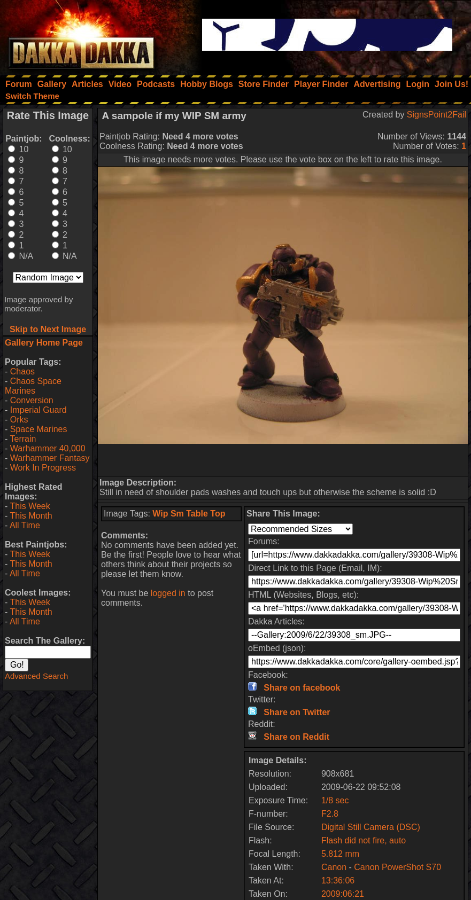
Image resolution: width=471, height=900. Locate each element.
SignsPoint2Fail (436, 114)
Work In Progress (43, 467)
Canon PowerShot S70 (397, 867)
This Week (30, 506)
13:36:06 (337, 880)
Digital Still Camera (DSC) (370, 827)
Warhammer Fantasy (50, 458)
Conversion (31, 400)
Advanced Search (36, 675)
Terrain (23, 438)
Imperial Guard (38, 409)
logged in (168, 593)
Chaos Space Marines (33, 386)
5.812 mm (340, 853)
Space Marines (38, 429)
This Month (31, 515)
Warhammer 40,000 (48, 448)
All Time (25, 525)
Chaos (22, 371)
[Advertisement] (283, 460)
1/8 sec (335, 800)
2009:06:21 (342, 893)
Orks (19, 419)
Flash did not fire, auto (363, 840)
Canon (333, 867)
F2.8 (329, 813)
